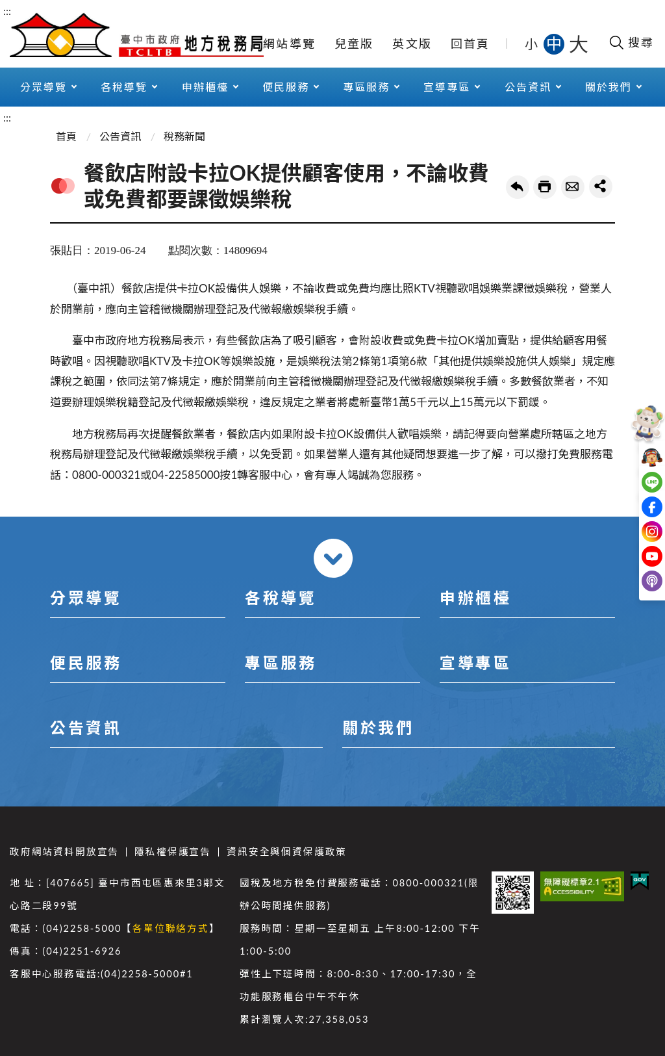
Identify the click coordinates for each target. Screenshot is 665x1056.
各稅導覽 (124, 87)
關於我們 (608, 87)
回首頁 (470, 43)
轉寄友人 (572, 187)
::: (7, 11)
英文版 (412, 43)
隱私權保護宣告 (172, 851)
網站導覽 (289, 43)
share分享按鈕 (600, 186)
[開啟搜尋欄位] (631, 42)
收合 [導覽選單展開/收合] (333, 558)
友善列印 (545, 187)
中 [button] (555, 43)
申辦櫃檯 (205, 87)
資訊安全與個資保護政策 (287, 851)
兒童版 (354, 43)
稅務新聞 (184, 136)
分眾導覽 (43, 87)
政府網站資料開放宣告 (64, 851)
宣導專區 (446, 87)
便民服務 (285, 87)
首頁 (66, 136)
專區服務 (366, 87)
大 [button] (578, 43)
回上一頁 (517, 187)
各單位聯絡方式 (170, 928)
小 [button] (532, 43)
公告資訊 (528, 87)
